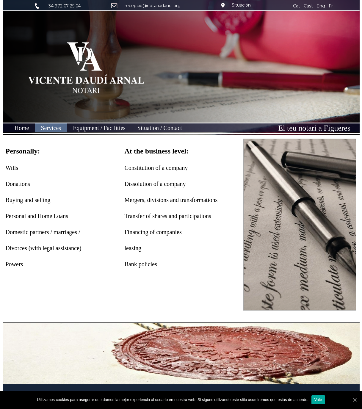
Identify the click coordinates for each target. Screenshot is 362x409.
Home (22, 128)
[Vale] (355, 400)
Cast (308, 6)
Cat (297, 6)
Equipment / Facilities (99, 128)
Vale (318, 399)
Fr (331, 6)
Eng (320, 6)
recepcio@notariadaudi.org (153, 5)
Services (51, 128)
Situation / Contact (159, 128)
